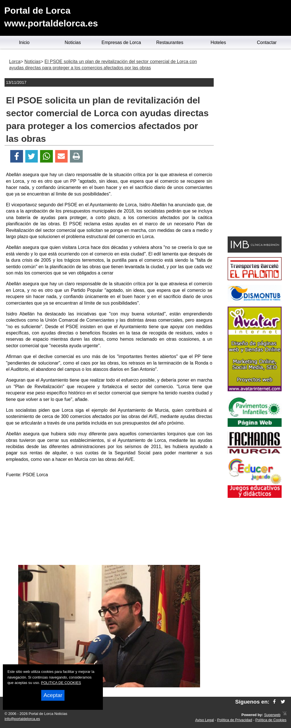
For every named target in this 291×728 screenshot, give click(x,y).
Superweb (272, 715)
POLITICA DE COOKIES (61, 683)
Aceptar (52, 695)
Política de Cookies (270, 720)
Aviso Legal (204, 720)
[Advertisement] (109, 522)
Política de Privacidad (234, 720)
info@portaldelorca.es (22, 719)
